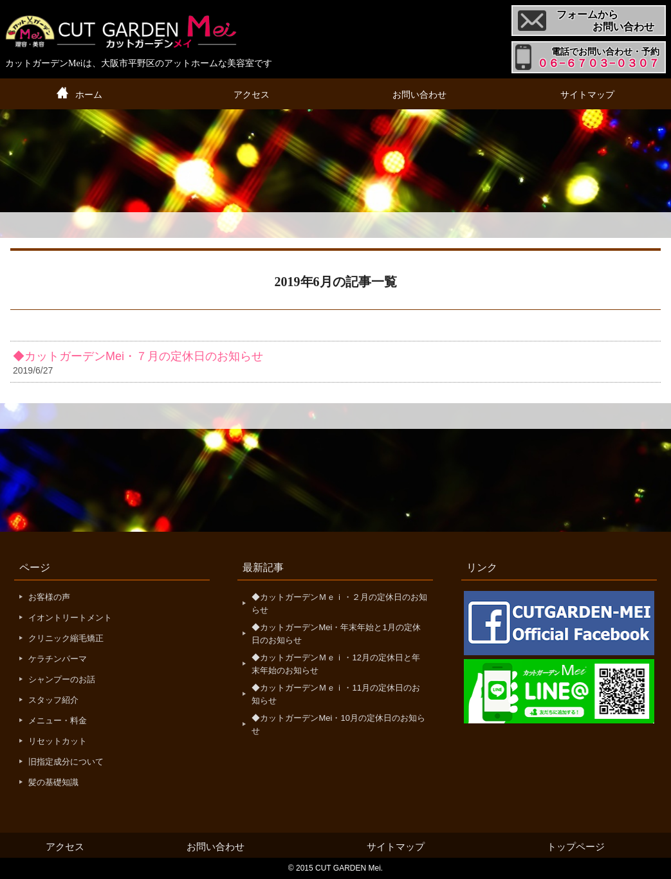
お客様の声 (49, 597)
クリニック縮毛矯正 (66, 638)
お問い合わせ (419, 94)
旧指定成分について (66, 761)
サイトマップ (587, 94)
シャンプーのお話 (61, 679)
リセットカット (57, 741)
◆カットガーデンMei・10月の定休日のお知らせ (338, 724)
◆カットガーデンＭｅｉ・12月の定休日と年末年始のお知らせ (335, 664)
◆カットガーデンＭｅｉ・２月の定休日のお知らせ (339, 603)
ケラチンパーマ (57, 659)
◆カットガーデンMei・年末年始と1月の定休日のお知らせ (336, 633)
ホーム (88, 94)
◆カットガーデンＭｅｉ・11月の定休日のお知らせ (335, 694)
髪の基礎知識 (53, 782)
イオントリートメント (70, 617)
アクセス (252, 94)
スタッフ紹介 (53, 700)
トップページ (576, 846)
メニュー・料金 (57, 720)
